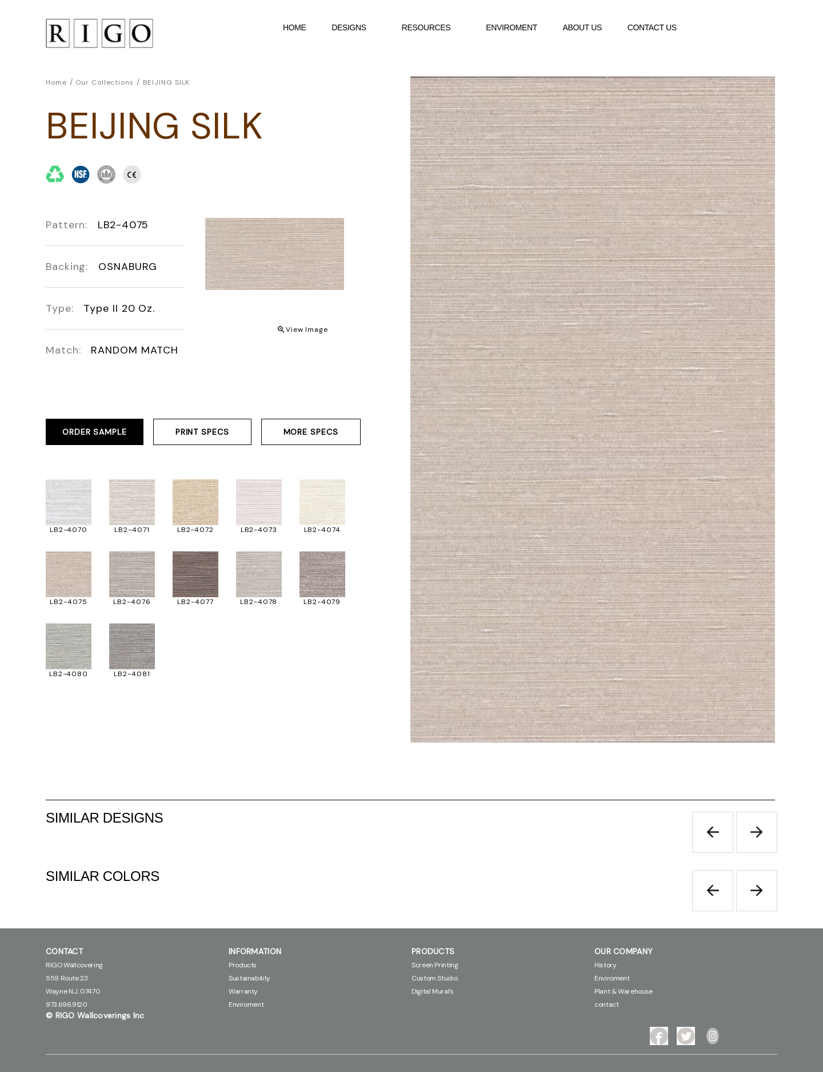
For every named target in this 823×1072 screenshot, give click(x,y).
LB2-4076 (131, 601)
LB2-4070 (68, 529)
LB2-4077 (195, 601)
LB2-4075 (68, 601)
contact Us (652, 27)
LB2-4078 (258, 601)
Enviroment (511, 27)
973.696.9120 (66, 1004)
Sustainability (249, 978)
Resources (432, 27)
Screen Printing (435, 965)
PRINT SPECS (202, 432)
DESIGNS (355, 27)
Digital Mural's (433, 991)
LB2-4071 (131, 529)
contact (606, 1004)
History (605, 965)
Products (243, 965)
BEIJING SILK (166, 82)
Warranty (243, 991)
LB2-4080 (68, 673)
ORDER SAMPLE (94, 432)
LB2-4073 (259, 529)
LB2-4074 (322, 529)
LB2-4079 (322, 601)
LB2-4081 (132, 673)
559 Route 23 (67, 978)
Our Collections (104, 82)
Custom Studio (434, 978)
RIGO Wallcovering (74, 965)
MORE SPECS (310, 432)
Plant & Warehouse (623, 991)
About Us (582, 27)
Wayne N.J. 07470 (73, 991)
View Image (307, 329)
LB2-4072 (195, 529)
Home (294, 27)
